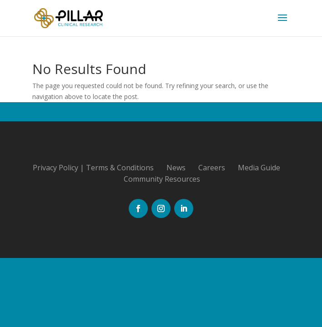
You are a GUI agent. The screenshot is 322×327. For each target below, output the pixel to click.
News (176, 168)
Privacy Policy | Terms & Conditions (93, 168)
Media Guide (259, 168)
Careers (211, 168)
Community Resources (162, 179)
